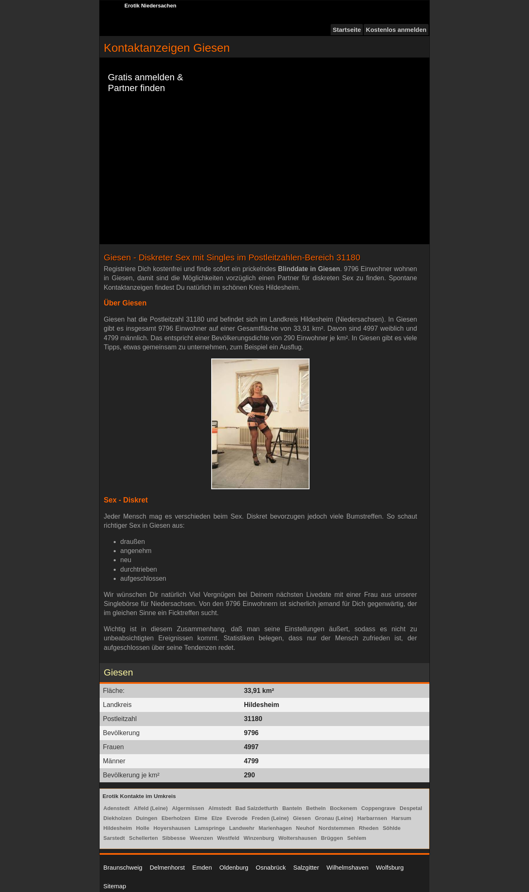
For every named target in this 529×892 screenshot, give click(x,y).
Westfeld (228, 838)
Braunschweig (122, 867)
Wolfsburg (390, 867)
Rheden (369, 828)
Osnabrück (271, 867)
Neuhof (305, 828)
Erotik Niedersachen (150, 5)
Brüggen (332, 838)
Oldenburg (233, 867)
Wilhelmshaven (347, 867)
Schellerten (143, 838)
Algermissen (188, 808)
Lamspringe (210, 828)
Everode (237, 818)
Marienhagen (275, 828)
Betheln (316, 808)
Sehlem (356, 838)
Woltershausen (298, 838)
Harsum (401, 818)
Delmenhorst (167, 867)
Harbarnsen (372, 818)
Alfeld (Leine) (151, 808)
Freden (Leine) (270, 818)
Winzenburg (258, 838)
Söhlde (391, 828)
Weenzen (201, 838)
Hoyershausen (172, 828)
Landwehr (241, 828)
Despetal (411, 808)
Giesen (302, 818)
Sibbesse (174, 838)
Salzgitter (306, 867)
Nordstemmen (337, 828)
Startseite (347, 29)
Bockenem (343, 808)
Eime (201, 818)
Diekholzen (117, 818)
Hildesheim (117, 828)
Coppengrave (378, 808)
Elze (217, 818)
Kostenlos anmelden (396, 29)
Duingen (146, 818)
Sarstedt (114, 838)
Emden (202, 867)
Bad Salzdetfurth (257, 808)
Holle (142, 828)
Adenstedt (116, 808)
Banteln (292, 808)
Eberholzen (176, 818)
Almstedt (219, 808)
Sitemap (114, 886)
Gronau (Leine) (334, 818)
